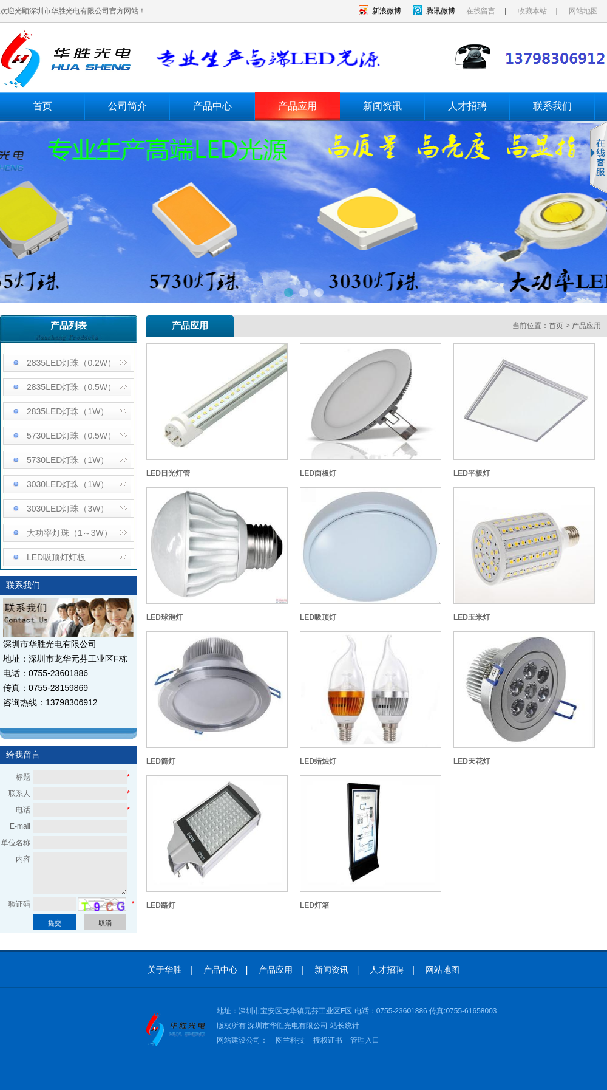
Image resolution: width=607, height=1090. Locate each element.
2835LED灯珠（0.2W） (71, 363)
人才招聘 (467, 106)
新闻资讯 (382, 106)
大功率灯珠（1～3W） (69, 533)
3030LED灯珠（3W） (68, 508)
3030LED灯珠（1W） (68, 484)
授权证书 (327, 1040)
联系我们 (552, 106)
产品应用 (297, 106)
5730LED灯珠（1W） (68, 460)
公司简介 (127, 106)
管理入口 (364, 1040)
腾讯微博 (440, 11)
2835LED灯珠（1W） (68, 411)
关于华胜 (164, 970)
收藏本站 (532, 11)
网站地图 (583, 11)
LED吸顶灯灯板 (56, 557)
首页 (42, 106)
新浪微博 (386, 11)
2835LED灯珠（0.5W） (71, 387)
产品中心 (212, 106)
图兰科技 (290, 1040)
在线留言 (480, 11)
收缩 (598, 157)
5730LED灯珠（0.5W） (71, 435)
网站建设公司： (242, 1040)
